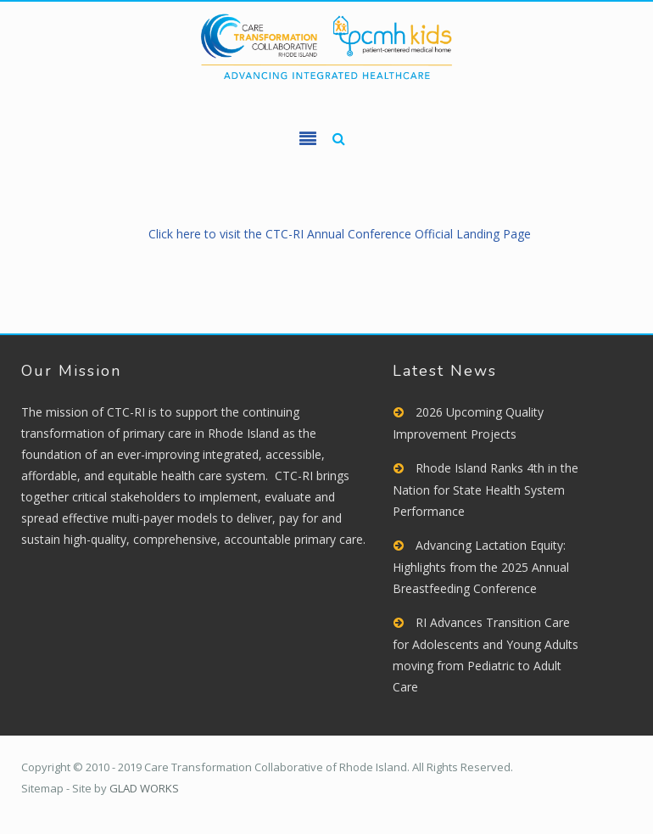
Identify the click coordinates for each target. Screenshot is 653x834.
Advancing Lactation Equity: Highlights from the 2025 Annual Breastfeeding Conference (481, 566)
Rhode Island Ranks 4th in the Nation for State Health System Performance (485, 489)
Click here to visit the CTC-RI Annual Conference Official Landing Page (339, 234)
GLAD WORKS (144, 788)
